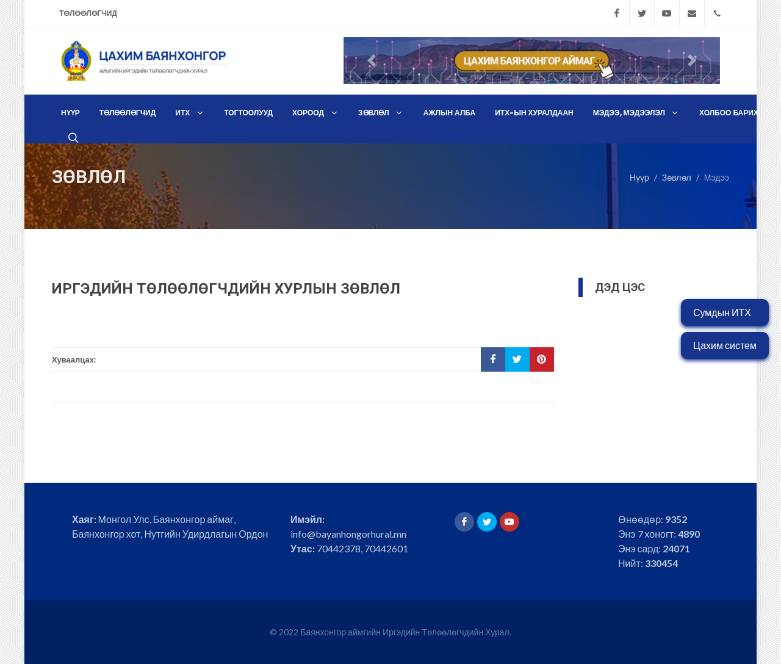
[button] (372, 60)
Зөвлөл (676, 176)
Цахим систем (725, 345)
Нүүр (639, 176)
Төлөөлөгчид (88, 13)
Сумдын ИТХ (722, 312)
